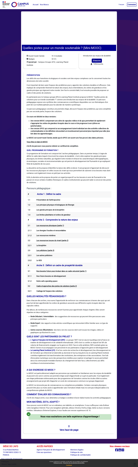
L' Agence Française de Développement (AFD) (47, 340)
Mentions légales (76, 450)
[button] (121, 4)
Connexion (132, 5)
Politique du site (58, 463)
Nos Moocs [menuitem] (44, 5)
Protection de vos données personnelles (73, 463)
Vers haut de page (69, 428)
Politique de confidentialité (80, 455)
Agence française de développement (51, 450)
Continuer (69, 465)
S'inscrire (97, 60)
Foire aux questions (44, 452)
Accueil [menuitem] (35, 5)
